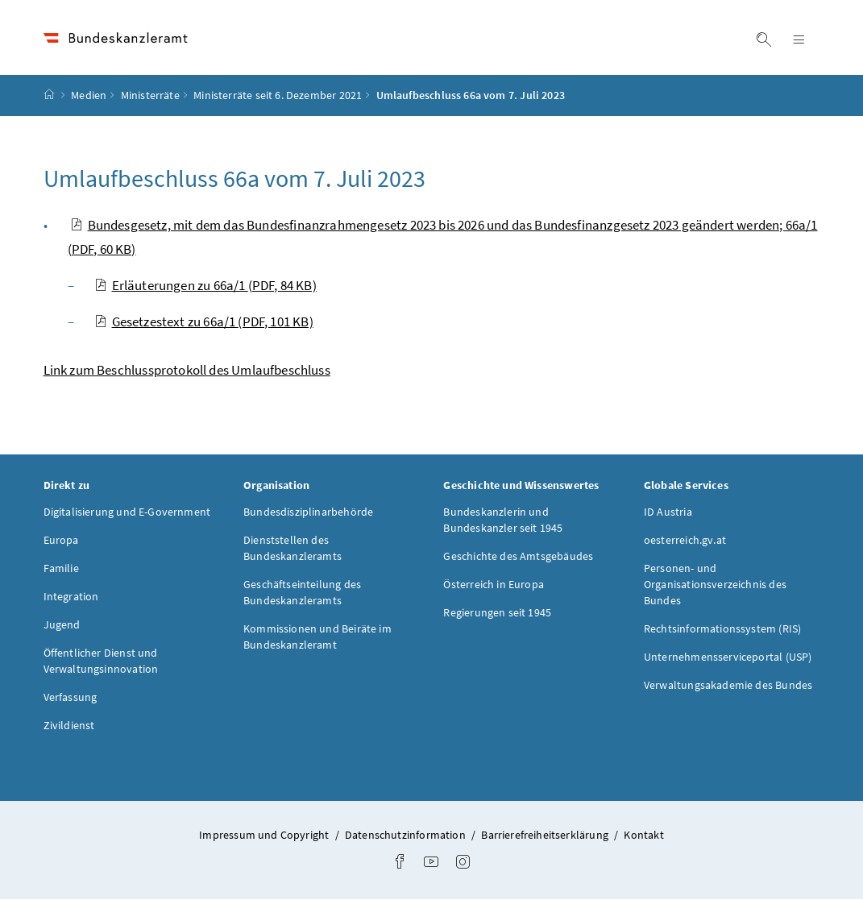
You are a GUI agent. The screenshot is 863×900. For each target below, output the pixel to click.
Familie (61, 569)
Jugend (62, 625)
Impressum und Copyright (265, 835)
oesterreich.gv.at (685, 540)
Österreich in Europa (493, 585)
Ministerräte (150, 96)
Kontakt (643, 835)
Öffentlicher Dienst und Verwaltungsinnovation (101, 661)
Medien (88, 96)
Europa (61, 540)
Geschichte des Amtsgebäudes (518, 557)
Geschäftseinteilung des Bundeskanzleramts (302, 593)
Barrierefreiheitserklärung (546, 835)
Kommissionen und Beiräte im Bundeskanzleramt (317, 637)
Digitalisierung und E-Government (127, 512)
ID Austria (668, 512)
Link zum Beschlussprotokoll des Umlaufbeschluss (187, 370)
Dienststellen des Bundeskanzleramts (292, 548)
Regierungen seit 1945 (497, 613)
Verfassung (71, 698)
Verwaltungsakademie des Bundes (728, 685)
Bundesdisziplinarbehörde (308, 512)
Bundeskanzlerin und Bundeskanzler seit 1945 (502, 520)
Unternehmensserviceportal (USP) (727, 657)
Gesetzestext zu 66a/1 (203, 321)
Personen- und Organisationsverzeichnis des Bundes (715, 585)
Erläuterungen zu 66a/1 (205, 285)
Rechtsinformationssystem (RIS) (722, 629)
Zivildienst (69, 726)
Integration (71, 597)
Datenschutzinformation (406, 835)
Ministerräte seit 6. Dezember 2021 (277, 96)
